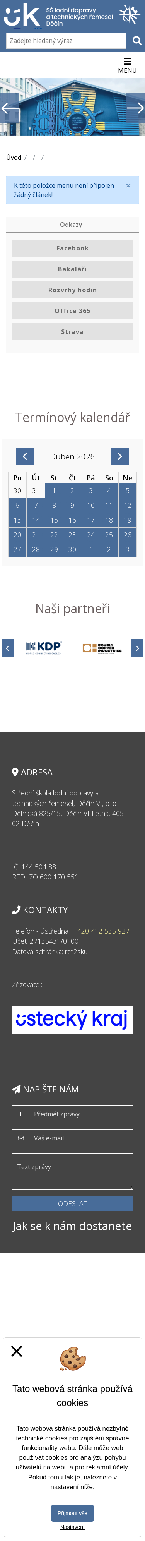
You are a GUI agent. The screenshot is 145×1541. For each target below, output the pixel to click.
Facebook (72, 248)
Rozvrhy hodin (72, 290)
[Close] (128, 185)
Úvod (13, 157)
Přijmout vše (72, 1513)
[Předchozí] (8, 648)
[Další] (137, 648)
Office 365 (72, 311)
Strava (72, 331)
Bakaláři (72, 269)
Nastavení (72, 1527)
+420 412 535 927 (101, 931)
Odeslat (72, 1203)
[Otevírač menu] (127, 65)
